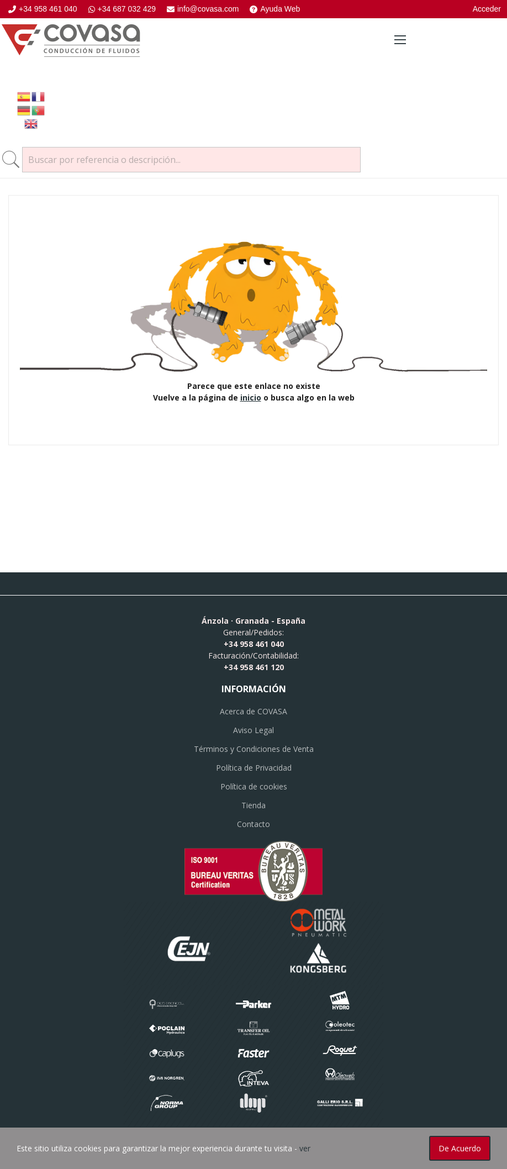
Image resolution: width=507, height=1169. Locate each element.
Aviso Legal (253, 730)
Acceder (487, 8)
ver (304, 1148)
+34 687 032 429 (122, 8)
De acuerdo (460, 1148)
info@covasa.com (203, 8)
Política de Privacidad (254, 767)
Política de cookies (253, 786)
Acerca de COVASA (253, 711)
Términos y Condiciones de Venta (254, 749)
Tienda (253, 805)
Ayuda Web (275, 8)
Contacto (253, 824)
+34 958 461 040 (42, 8)
